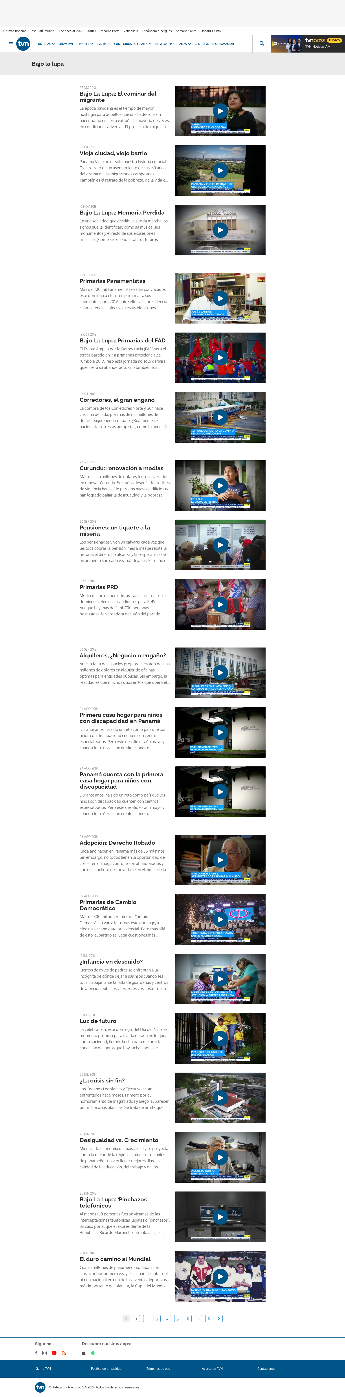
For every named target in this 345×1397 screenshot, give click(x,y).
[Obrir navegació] (10, 43)
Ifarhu (91, 31)
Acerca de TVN (212, 1368)
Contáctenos (266, 1368)
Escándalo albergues (157, 31)
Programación (223, 43)
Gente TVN (202, 43)
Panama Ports (109, 31)
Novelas (161, 43)
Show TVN (66, 43)
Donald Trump (211, 31)
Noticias (47, 43)
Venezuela (131, 31)
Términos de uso (158, 1368)
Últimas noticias (14, 31)
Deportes (84, 43)
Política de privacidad (106, 1368)
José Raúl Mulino (42, 31)
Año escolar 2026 (71, 31)
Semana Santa (186, 31)
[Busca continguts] (261, 44)
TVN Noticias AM (317, 47)
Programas (181, 43)
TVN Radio (104, 43)
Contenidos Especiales (133, 43)
